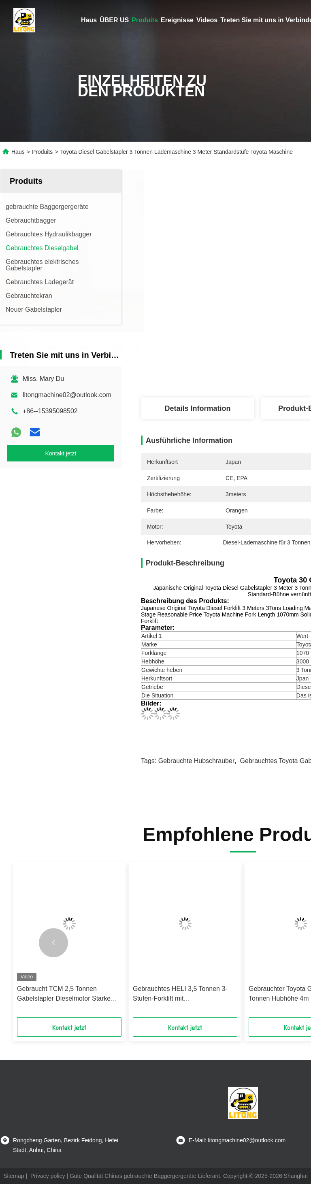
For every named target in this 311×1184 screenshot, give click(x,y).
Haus (89, 20)
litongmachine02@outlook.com (67, 394)
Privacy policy (47, 1176)
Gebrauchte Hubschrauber (196, 760)
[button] (53, 942)
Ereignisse (177, 20)
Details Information (197, 408)
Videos (206, 20)
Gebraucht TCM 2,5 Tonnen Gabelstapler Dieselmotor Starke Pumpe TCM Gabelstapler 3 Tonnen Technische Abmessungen (68, 994)
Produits (145, 20)
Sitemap (13, 1176)
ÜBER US (114, 20)
